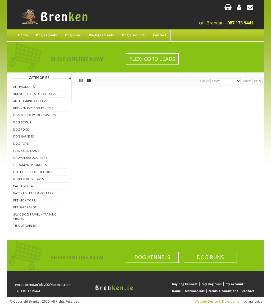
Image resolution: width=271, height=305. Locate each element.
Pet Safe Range (25, 207)
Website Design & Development (218, 301)
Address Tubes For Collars (34, 94)
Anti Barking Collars (30, 101)
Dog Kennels (46, 35)
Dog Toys (21, 143)
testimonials (195, 291)
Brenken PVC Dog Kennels (33, 108)
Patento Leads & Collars (33, 193)
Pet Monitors (24, 200)
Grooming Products (30, 165)
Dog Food (21, 129)
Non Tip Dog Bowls (28, 179)
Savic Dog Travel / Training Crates (35, 216)
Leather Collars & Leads (32, 172)
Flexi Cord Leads (152, 58)
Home (23, 35)
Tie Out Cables (24, 225)
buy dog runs (211, 284)
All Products (24, 87)
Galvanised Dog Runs (30, 158)
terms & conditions (223, 291)
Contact (159, 35)
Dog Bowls (22, 122)
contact (248, 291)
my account (234, 284)
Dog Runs (73, 35)
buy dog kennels (184, 284)
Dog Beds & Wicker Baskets (34, 115)
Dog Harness (23, 136)
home (176, 291)
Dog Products (133, 35)
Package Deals (101, 35)
